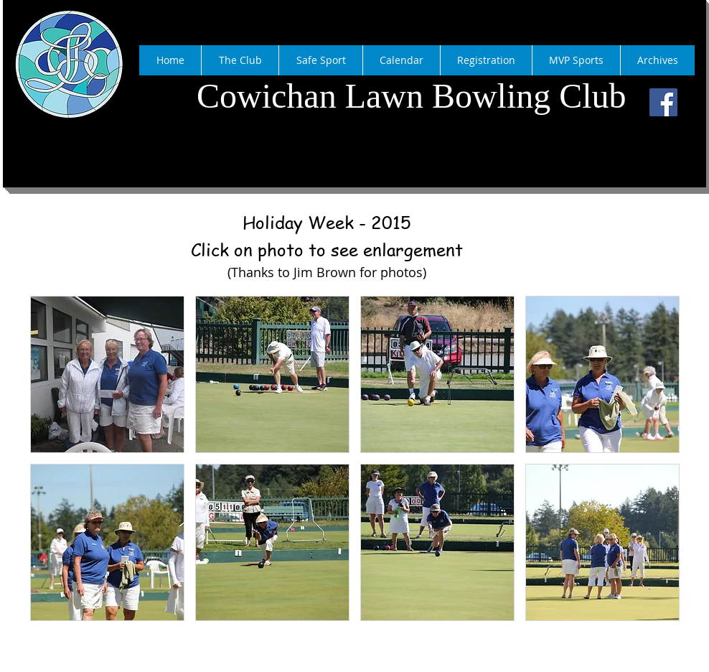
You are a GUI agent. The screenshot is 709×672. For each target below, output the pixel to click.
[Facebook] (663, 102)
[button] (107, 374)
